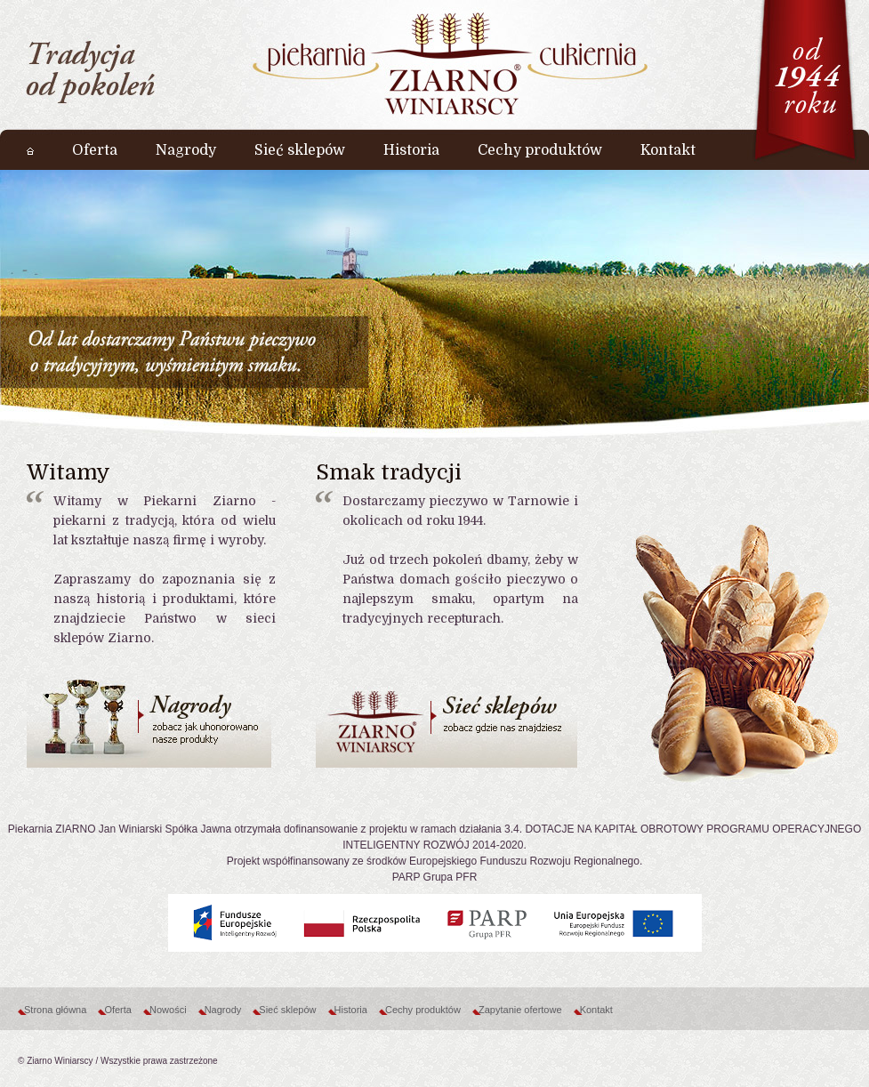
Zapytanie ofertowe (520, 1009)
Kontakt (596, 1009)
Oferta (118, 1009)
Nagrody (223, 1009)
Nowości (168, 1009)
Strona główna (55, 1009)
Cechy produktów (423, 1009)
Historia (350, 1009)
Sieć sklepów (287, 1009)
